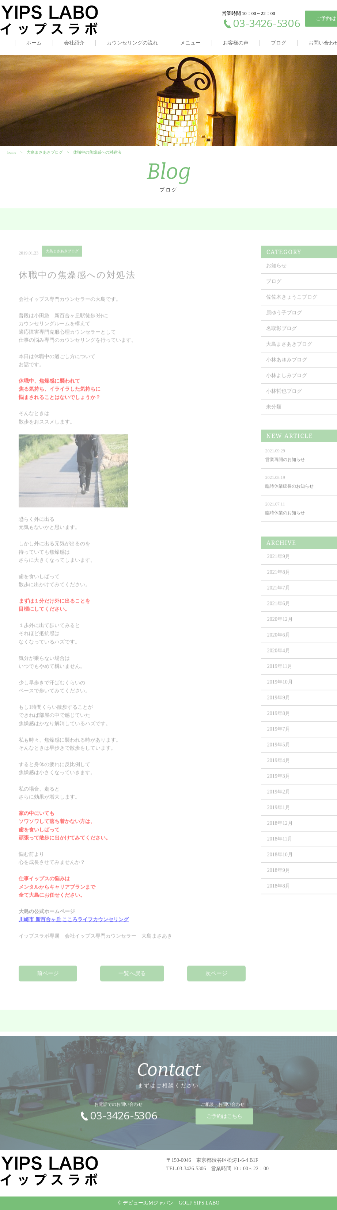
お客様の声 (236, 43)
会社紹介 (74, 43)
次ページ (216, 978)
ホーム (34, 43)
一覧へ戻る (132, 978)
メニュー (190, 43)
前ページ (48, 978)
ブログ (278, 43)
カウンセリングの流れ (132, 43)
